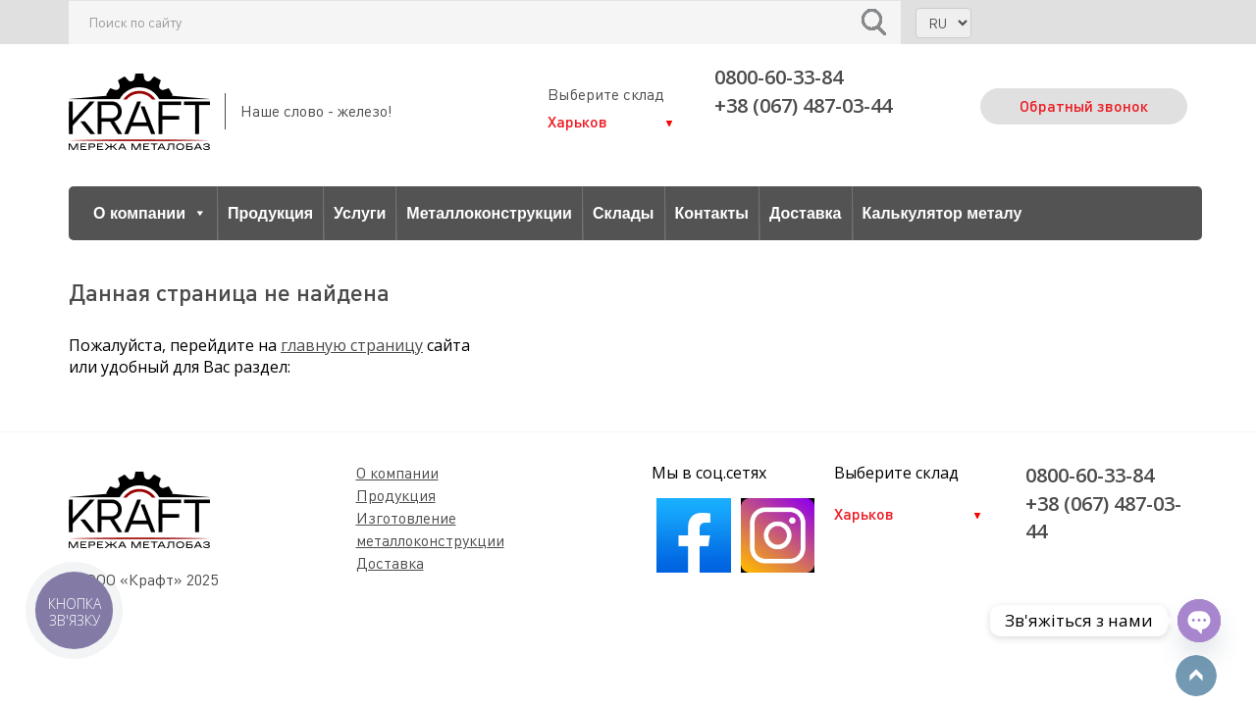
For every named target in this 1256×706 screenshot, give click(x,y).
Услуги (360, 213)
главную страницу (352, 345)
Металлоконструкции (489, 213)
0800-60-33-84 (778, 77)
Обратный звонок (1084, 105)
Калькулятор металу (942, 213)
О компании (150, 213)
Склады (623, 213)
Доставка (805, 213)
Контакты (712, 213)
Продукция (270, 213)
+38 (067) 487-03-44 (803, 105)
